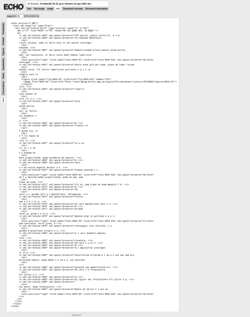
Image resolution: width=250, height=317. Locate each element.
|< (13, 16)
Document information (96, 8)
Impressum (76, 315)
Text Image (39, 8)
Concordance (3, 88)
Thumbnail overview (73, 8)
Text (29, 8)
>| (38, 16)
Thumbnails (3, 29)
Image (50, 8)
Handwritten (3, 64)
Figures (3, 51)
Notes (3, 76)
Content (3, 41)
